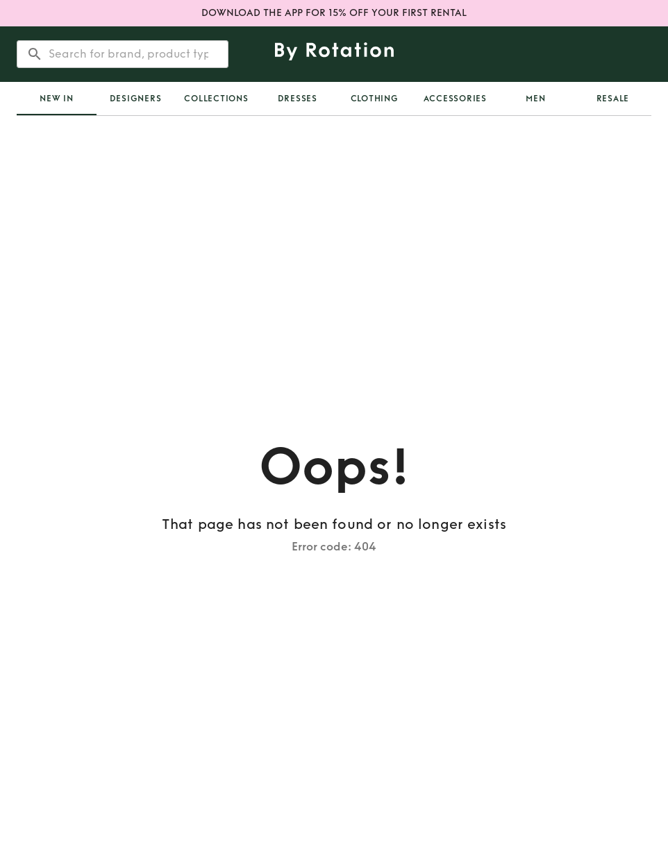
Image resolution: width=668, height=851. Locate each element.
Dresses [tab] (297, 98)
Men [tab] (535, 98)
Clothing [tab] (375, 98)
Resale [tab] (613, 98)
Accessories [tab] (455, 98)
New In (57, 98)
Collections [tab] (216, 98)
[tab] (57, 98)
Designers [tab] (136, 98)
